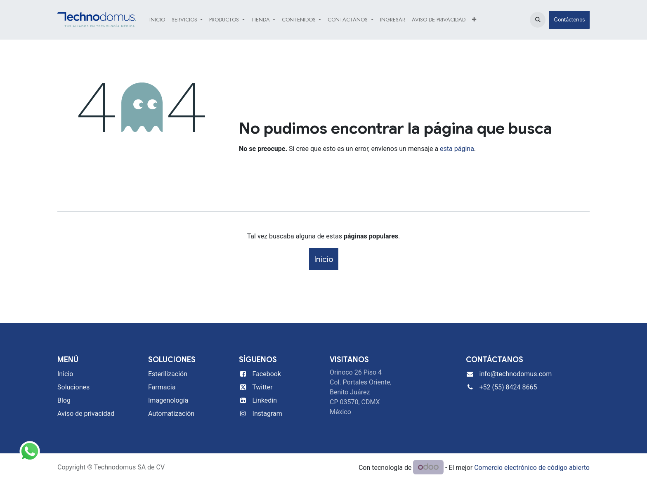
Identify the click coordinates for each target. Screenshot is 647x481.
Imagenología (168, 400)
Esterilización (167, 374)
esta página (457, 149)
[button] (537, 20)
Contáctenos (569, 20)
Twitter (262, 387)
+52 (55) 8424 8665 (508, 387)
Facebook (267, 374)
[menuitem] (157, 19)
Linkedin (265, 400)
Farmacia (161, 387)
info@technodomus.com (515, 374)
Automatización (171, 413)
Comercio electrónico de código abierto (532, 468)
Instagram (267, 413)
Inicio (323, 259)
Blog (64, 400)
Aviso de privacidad (85, 413)
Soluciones (73, 387)
